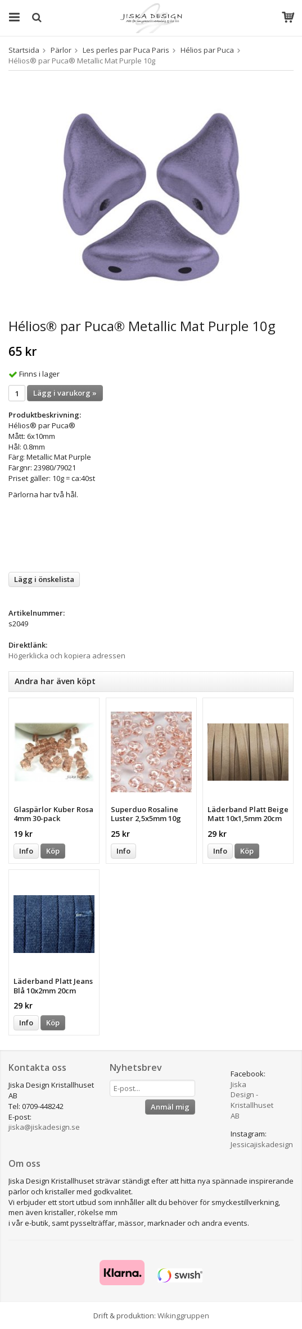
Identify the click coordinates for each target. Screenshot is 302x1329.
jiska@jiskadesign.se (44, 1127)
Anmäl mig (170, 1107)
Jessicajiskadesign (262, 1144)
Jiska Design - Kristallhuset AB (252, 1100)
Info (26, 851)
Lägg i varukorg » (65, 393)
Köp (53, 851)
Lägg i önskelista (44, 579)
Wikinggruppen (183, 1315)
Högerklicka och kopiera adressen (66, 655)
